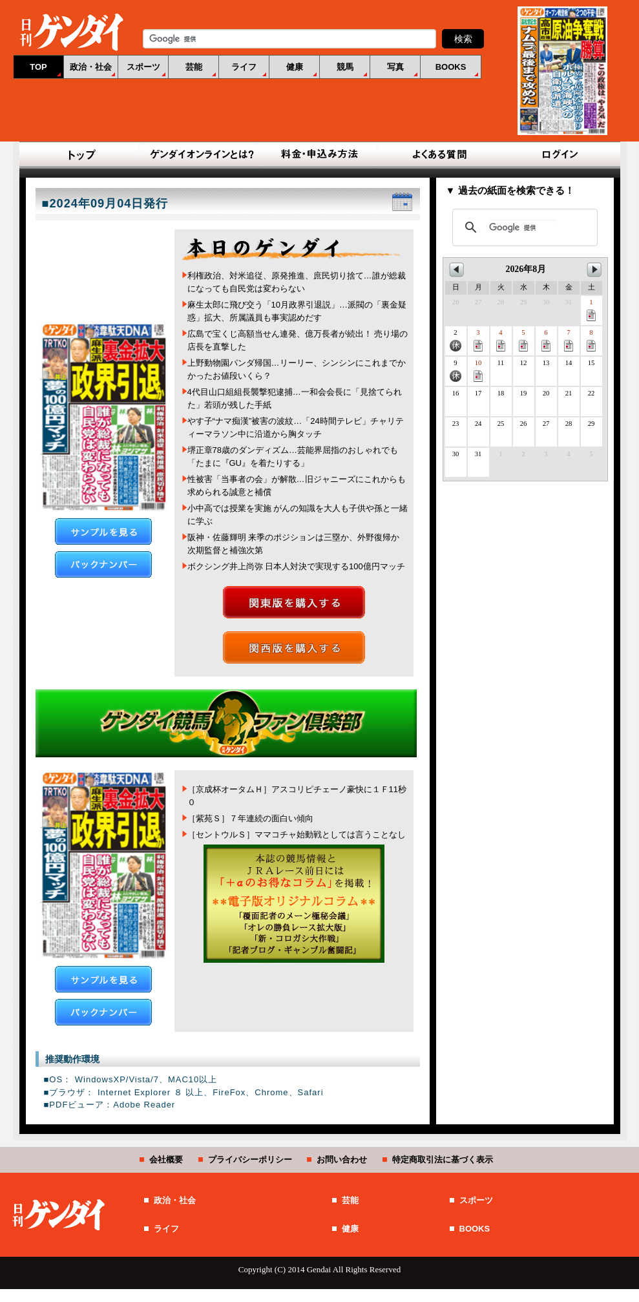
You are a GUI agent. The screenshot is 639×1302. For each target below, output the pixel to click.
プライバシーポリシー (250, 1159)
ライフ (244, 67)
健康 (294, 67)
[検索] (523, 227)
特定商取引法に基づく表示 (442, 1159)
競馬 (345, 67)
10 (478, 370)
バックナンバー (103, 564)
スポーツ (143, 67)
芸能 (193, 67)
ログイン (557, 155)
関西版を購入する (294, 647)
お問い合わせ (342, 1159)
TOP (38, 67)
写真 (395, 67)
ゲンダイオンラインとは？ (201, 155)
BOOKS (450, 67)
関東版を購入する (294, 602)
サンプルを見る (103, 531)
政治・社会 (91, 67)
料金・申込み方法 (319, 155)
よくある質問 (438, 155)
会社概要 (166, 1159)
